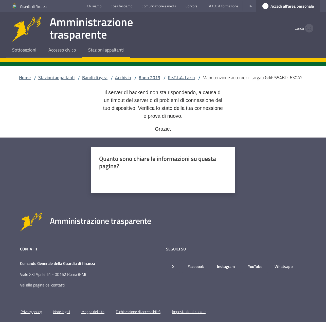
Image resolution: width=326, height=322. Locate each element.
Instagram (226, 266)
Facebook (196, 266)
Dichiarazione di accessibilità (138, 312)
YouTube (255, 266)
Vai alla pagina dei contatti (42, 285)
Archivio (123, 77)
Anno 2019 (149, 77)
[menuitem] (24, 50)
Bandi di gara (94, 77)
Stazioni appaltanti (56, 77)
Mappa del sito (92, 312)
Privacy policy (31, 312)
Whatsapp (284, 266)
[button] (308, 28)
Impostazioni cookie (189, 312)
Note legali (61, 312)
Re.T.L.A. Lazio (181, 77)
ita (249, 6)
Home (25, 77)
